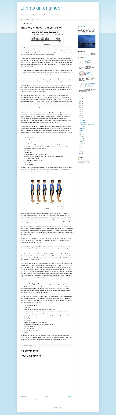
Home (20, 19)
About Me (27, 19)
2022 (80, 105)
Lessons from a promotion (88, 61)
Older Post (70, 396)
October (82, 126)
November (82, 122)
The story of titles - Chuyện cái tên (87, 124)
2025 (80, 100)
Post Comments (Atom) (31, 399)
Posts (80, 159)
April (81, 138)
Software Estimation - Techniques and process (90, 72)
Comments (81, 162)
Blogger (60, 407)
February (82, 141)
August (82, 130)
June (81, 134)
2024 (80, 101)
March (81, 140)
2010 (80, 153)
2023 (80, 103)
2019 (80, 111)
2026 (80, 98)
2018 (80, 113)
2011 (80, 151)
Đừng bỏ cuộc (81, 26)
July (81, 132)
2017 (80, 115)
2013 (80, 148)
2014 (80, 146)
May (81, 136)
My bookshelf (35, 19)
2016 (80, 117)
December (82, 120)
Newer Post (23, 396)
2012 (80, 150)
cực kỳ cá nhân (43, 253)
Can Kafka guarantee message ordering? (90, 84)
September (82, 128)
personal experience (41, 85)
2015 (80, 119)
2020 (80, 109)
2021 (80, 107)
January (82, 143)
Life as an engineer (41, 8)
